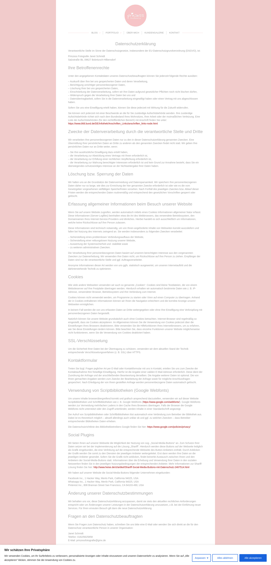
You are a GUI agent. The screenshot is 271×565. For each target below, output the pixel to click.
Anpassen (200, 558)
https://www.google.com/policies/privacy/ (169, 426)
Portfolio (112, 32)
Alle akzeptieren (253, 558)
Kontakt (174, 32)
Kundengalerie (154, 32)
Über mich (133, 32)
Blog (94, 32)
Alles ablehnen (225, 558)
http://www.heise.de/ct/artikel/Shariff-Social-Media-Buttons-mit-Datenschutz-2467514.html (141, 467)
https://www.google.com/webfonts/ (161, 402)
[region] (135, 555)
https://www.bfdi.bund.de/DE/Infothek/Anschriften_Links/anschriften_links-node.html (113, 123)
